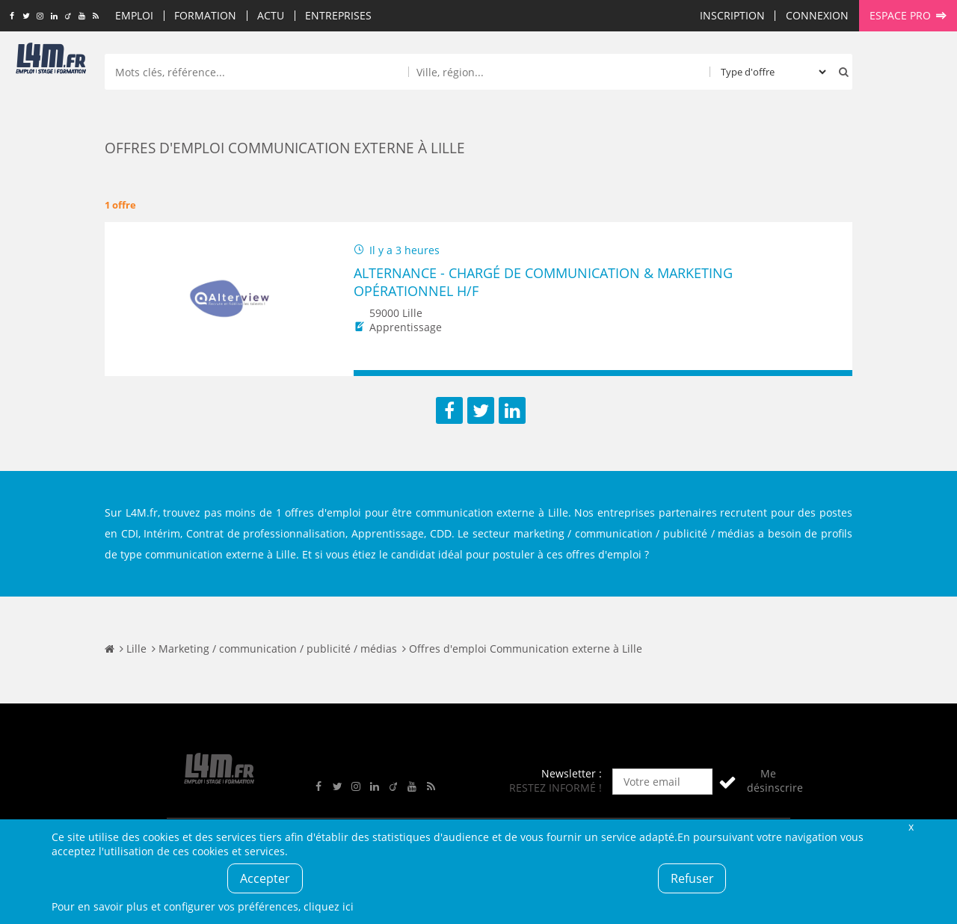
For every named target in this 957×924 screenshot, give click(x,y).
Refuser (692, 878)
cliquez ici (329, 906)
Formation (205, 15)
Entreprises (338, 15)
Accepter (265, 878)
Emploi (134, 15)
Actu (270, 15)
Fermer (910, 826)
